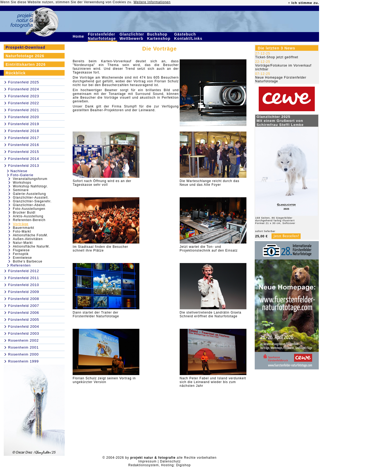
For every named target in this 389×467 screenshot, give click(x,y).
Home (79, 36)
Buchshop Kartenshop (159, 36)
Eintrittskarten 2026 (26, 64)
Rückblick (16, 73)
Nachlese (18, 171)
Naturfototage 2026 (25, 56)
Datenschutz (170, 461)
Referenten (20, 265)
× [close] (289, 3)
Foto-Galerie (21, 175)
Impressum (147, 461)
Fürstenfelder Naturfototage (102, 36)
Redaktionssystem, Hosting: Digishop (159, 465)
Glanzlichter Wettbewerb (132, 36)
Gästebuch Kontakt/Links (188, 36)
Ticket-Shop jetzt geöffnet (276, 57)
